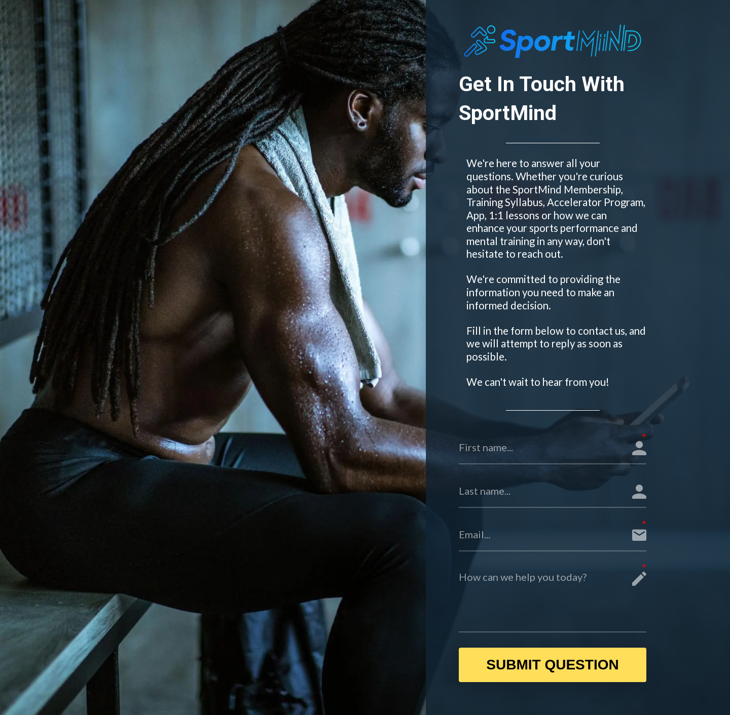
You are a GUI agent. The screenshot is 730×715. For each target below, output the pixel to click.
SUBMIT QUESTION (552, 664)
